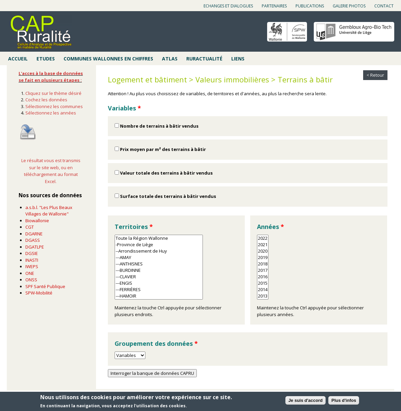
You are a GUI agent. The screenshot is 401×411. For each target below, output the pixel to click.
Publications (310, 6)
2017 (262, 270)
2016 (262, 277)
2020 (262, 251)
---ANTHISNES (159, 264)
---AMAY (159, 257)
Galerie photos (349, 6)
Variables (124, 108)
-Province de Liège (159, 244)
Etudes (46, 58)
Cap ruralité (41, 32)
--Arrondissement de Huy (159, 251)
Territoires (134, 227)
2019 (262, 257)
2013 (262, 296)
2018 (262, 264)
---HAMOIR (159, 296)
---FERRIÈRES (159, 289)
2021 (262, 244)
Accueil (18, 58)
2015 (262, 283)
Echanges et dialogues (228, 6)
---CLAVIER (159, 277)
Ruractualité (204, 58)
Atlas (170, 58)
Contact (384, 6)
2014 (262, 289)
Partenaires (274, 6)
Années (270, 227)
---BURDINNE (159, 270)
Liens (237, 58)
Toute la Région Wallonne (159, 238)
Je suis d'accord (305, 400)
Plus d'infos (343, 400)
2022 (262, 238)
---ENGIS (159, 283)
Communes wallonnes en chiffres (108, 58)
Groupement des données (156, 343)
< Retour (375, 75)
